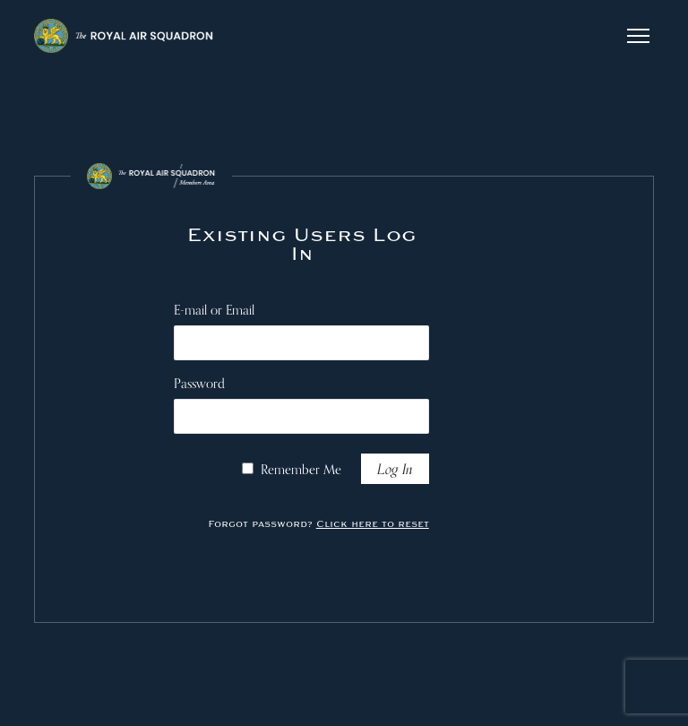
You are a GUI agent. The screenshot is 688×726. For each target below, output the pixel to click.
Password (199, 383)
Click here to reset (372, 524)
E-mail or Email (214, 310)
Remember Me (301, 469)
